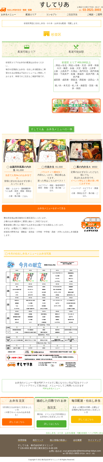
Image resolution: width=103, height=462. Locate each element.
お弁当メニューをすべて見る (52, 208)
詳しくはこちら (16, 422)
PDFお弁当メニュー (51, 388)
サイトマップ (94, 440)
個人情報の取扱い (58, 440)
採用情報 (22, 440)
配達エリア (31, 14)
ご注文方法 (72, 14)
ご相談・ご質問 (94, 14)
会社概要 (77, 440)
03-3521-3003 (72, 453)
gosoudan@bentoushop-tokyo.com (84, 451)
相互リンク (38, 440)
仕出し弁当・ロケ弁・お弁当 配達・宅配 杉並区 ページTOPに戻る (74, 433)
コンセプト (51, 14)
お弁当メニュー (8, 14)
